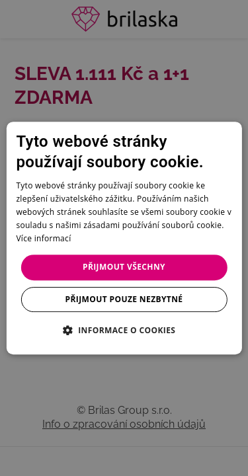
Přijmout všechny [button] (124, 266)
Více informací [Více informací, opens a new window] (43, 238)
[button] (124, 330)
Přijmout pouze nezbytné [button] (124, 299)
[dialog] (123, 238)
